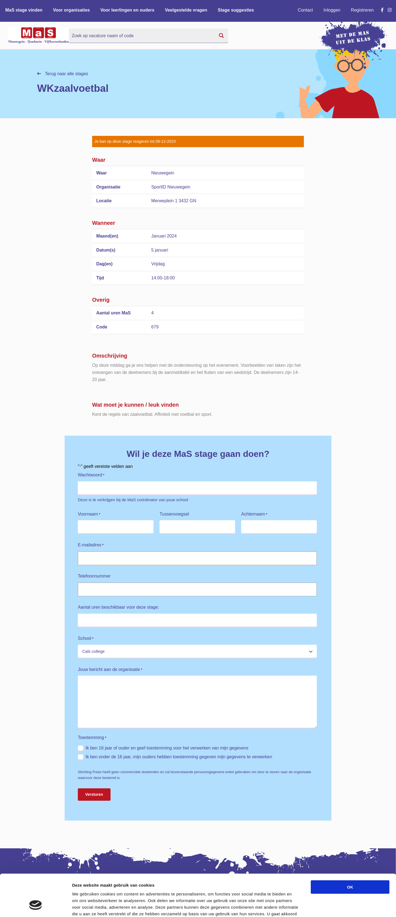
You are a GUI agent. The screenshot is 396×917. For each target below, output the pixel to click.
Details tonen (297, 906)
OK (350, 850)
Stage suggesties (236, 10)
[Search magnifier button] (221, 35)
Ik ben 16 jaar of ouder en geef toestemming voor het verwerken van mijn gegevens (167, 748)
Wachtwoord (91, 475)
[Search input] (142, 35)
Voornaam (89, 514)
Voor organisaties (71, 10)
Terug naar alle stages (62, 73)
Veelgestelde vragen (186, 10)
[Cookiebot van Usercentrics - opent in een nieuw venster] (36, 906)
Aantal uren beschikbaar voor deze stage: (118, 607)
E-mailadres (91, 545)
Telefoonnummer (94, 576)
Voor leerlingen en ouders (127, 10)
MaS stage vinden (23, 10)
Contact (305, 10)
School (86, 638)
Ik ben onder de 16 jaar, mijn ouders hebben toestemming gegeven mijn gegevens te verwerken (179, 756)
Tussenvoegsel (174, 514)
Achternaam (254, 514)
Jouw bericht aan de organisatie (110, 670)
